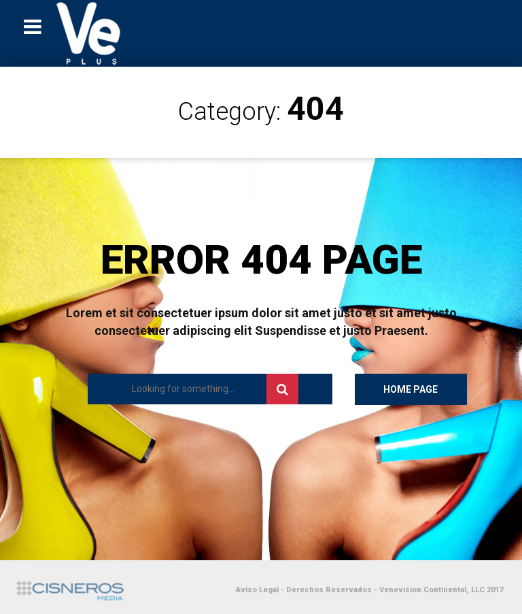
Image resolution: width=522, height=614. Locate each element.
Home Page (410, 389)
